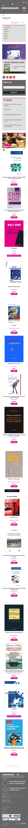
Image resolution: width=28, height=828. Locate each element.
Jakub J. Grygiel (11, 673)
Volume (24, 72)
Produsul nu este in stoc (14, 255)
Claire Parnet (17, 328)
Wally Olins (14, 251)
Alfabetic (23, 22)
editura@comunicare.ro (9, 797)
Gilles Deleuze (11, 328)
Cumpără (14, 184)
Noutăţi (6, 34)
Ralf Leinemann (11, 481)
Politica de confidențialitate (6, 807)
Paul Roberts (14, 750)
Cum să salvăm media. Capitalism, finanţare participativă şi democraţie (14, 210)
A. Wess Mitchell (17, 673)
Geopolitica (14, 709)
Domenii (6, 29)
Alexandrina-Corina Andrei (14, 520)
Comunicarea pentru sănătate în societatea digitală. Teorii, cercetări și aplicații (14, 178)
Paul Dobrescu (14, 712)
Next (25, 61)
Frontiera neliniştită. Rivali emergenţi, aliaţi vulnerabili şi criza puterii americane (14, 671)
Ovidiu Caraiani (14, 437)
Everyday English (14, 517)
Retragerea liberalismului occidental (13, 114)
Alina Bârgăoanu (14, 558)
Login (25, 2)
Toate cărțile (7, 27)
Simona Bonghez (14, 399)
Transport (4, 813)
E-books (6, 36)
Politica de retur (5, 812)
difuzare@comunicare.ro (9, 802)
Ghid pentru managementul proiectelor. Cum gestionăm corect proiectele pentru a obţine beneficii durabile (14, 748)
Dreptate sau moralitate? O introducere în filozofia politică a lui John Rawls (14, 435)
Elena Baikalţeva (17, 481)
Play (4, 72)
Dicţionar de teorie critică (14, 363)
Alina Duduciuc (14, 180)
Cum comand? (4, 808)
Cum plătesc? (4, 809)
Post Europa (8, 109)
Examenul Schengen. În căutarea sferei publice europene (14, 556)
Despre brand (14, 248)
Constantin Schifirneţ (14, 635)
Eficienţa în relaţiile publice (14, 479)
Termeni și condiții (5, 806)
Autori (5, 38)
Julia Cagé (14, 213)
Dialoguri (14, 325)
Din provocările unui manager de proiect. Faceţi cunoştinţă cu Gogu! (14, 397)
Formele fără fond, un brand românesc (14, 632)
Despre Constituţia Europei (14, 286)
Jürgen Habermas (14, 289)
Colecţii (6, 31)
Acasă (3, 14)
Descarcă (8, 144)
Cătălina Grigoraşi (14, 591)
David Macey (14, 366)
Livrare (3, 810)
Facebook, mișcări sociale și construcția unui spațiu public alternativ (14, 589)
